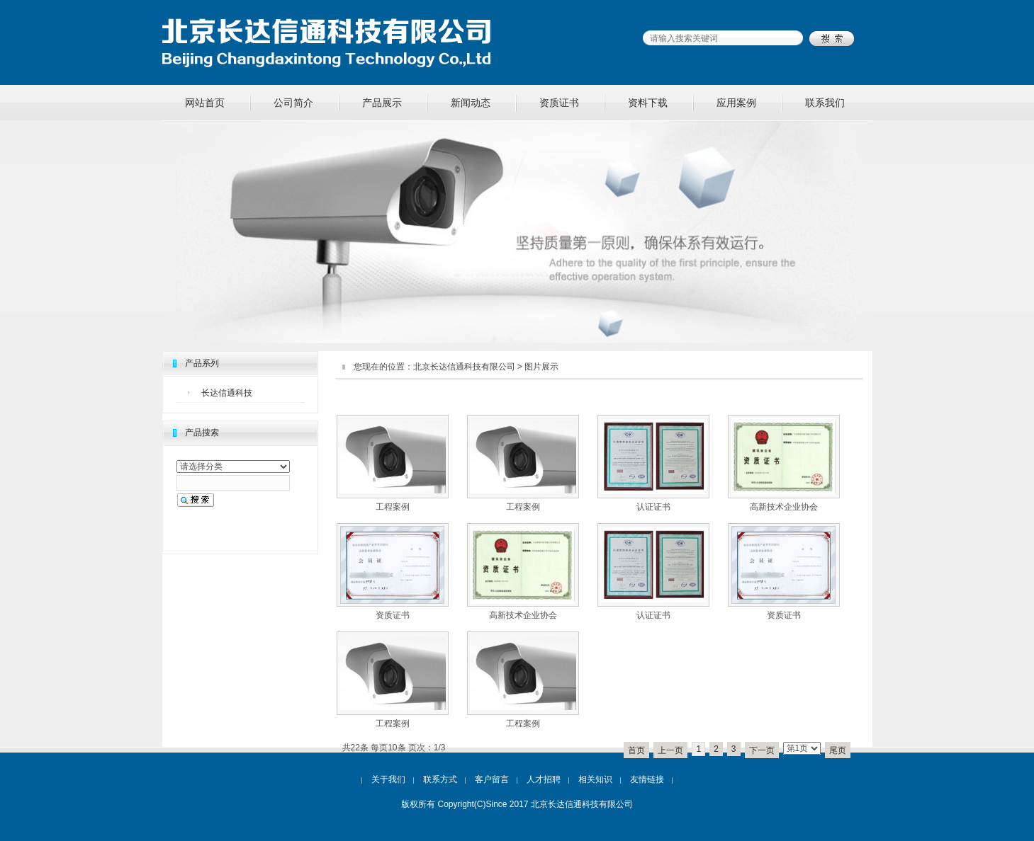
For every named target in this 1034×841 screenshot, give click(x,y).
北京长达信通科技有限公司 (464, 367)
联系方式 (440, 779)
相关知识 (595, 779)
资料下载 (648, 102)
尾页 (837, 750)
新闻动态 (470, 102)
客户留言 (492, 779)
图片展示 (541, 367)
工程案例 (393, 507)
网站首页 (205, 102)
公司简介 (293, 102)
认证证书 (653, 507)
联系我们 (825, 102)
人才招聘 (544, 779)
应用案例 (736, 102)
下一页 (762, 750)
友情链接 (647, 779)
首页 (636, 750)
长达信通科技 (226, 393)
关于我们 (388, 779)
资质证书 (559, 102)
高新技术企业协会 (784, 507)
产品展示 (382, 102)
